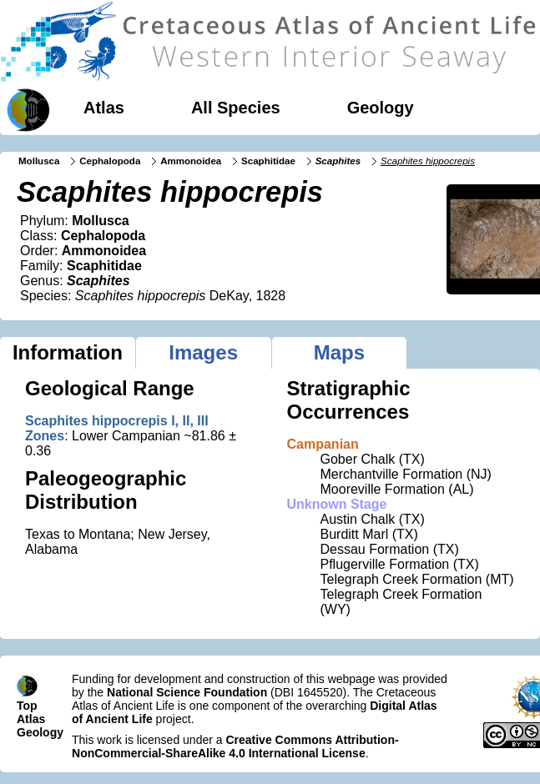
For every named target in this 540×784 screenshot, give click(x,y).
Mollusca (38, 161)
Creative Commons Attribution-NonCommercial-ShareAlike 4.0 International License (235, 746)
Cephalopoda (109, 161)
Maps (339, 352)
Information (68, 352)
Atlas (103, 107)
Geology (380, 107)
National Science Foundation (187, 692)
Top (27, 705)
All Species (235, 107)
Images (203, 352)
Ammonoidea (190, 161)
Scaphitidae (268, 161)
